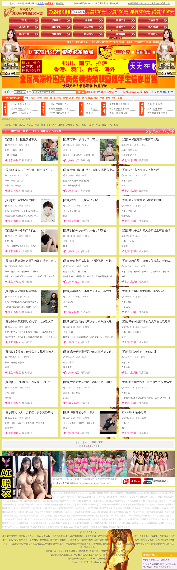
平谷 (98, 124)
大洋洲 (150, 113)
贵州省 (126, 104)
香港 (149, 104)
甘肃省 (126, 108)
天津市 (21, 104)
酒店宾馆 (153, 20)
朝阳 (43, 124)
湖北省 (59, 113)
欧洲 (155, 108)
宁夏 (116, 113)
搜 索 (81, 92)
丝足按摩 (88, 27)
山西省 (14, 108)
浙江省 (65, 104)
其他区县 (70, 124)
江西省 (65, 108)
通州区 (61, 124)
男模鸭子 (153, 34)
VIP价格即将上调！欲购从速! (156, 560)
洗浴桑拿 (121, 20)
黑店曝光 (56, 20)
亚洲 (149, 108)
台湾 (160, 104)
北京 (22, 119)
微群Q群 (120, 34)
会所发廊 (24, 27)
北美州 (157, 113)
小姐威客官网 (62, 483)
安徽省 (59, 108)
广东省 (89, 104)
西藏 (111, 113)
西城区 (22, 124)
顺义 (78, 124)
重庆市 (112, 104)
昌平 (48, 124)
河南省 (65, 113)
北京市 (14, 104)
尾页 (94, 442)
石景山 (8, 124)
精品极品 (88, 34)
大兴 (54, 124)
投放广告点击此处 (88, 532)
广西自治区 (91, 108)
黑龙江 (27, 108)
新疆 (125, 113)
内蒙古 (21, 108)
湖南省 (52, 113)
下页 (101, 442)
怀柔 (110, 124)
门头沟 (91, 124)
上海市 (52, 104)
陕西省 (119, 108)
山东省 (27, 113)
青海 (121, 113)
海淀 (37, 124)
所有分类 (56, 131)
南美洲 (164, 113)
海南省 (89, 113)
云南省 (112, 108)
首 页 (24, 20)
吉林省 (14, 113)
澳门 (155, 104)
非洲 (160, 108)
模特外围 (24, 34)
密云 (104, 124)
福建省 (52, 108)
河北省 (27, 104)
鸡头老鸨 (153, 27)
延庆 (116, 124)
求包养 (88, 20)
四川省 (119, 104)
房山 (84, 124)
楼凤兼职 (56, 27)
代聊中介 (121, 27)
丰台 (15, 124)
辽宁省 (21, 113)
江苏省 (59, 104)
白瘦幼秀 (56, 34)
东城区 (30, 124)
